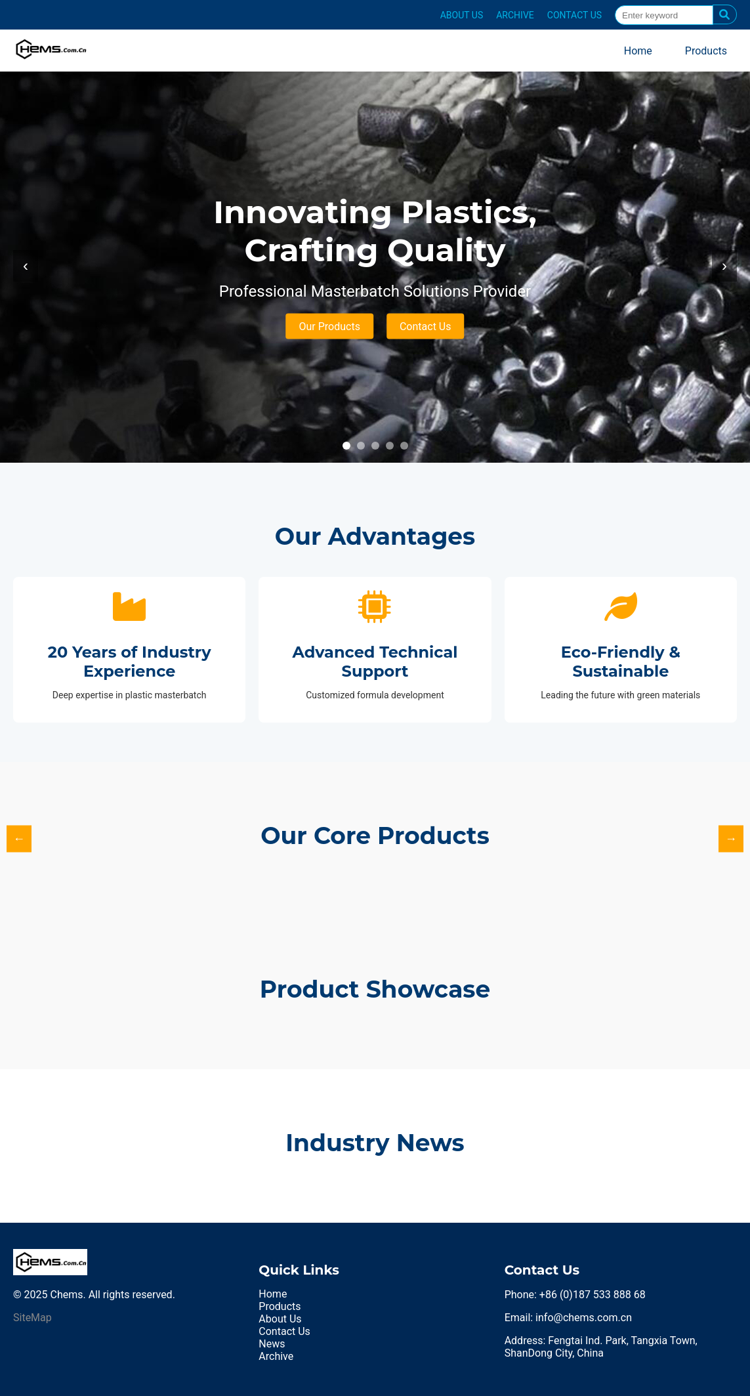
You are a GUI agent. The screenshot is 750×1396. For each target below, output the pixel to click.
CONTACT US (574, 15)
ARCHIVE (515, 15)
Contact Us (425, 326)
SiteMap (32, 1317)
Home (638, 51)
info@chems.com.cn (583, 1317)
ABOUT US (462, 15)
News (272, 1344)
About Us (280, 1319)
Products (706, 51)
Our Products (329, 326)
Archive (276, 1356)
